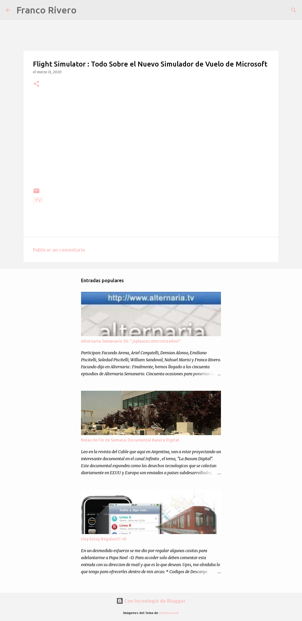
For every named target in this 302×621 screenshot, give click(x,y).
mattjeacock (169, 612)
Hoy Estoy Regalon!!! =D (104, 539)
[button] (36, 84)
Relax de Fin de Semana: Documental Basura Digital (130, 440)
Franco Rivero (46, 10)
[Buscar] (84, 10)
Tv (38, 200)
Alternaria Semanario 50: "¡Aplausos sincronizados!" (131, 341)
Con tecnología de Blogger (151, 601)
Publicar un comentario (59, 250)
